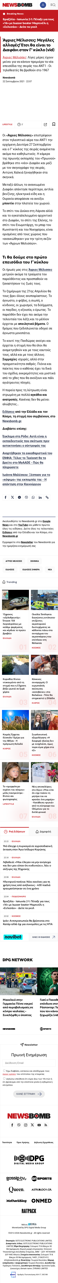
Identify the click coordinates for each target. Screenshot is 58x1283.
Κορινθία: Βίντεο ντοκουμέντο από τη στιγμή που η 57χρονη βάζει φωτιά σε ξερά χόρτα (14, 685)
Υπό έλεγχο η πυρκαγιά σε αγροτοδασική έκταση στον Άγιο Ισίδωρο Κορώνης (27, 847)
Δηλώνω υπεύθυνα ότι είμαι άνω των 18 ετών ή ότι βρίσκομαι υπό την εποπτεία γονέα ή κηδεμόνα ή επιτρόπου (28, 1082)
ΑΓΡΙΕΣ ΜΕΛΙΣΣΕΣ (14, 561)
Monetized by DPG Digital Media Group (29, 1227)
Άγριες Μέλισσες (14, 57)
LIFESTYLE (7, 124)
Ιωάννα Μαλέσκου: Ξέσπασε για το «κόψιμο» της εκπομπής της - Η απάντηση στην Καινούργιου (26, 479)
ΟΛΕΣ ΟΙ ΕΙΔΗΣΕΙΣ (44, 937)
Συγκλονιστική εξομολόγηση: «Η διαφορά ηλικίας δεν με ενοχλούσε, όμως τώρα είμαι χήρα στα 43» (43, 742)
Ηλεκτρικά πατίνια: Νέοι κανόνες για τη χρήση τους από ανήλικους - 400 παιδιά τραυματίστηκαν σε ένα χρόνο (26, 885)
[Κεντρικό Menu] (53, 5)
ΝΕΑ (50, 569)
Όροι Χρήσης (23, 1142)
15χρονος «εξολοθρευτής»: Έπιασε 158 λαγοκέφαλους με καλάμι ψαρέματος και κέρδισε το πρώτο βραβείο (14, 624)
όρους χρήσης (9, 1074)
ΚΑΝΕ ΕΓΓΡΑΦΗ (28, 1094)
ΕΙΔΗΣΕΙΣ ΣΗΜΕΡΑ (31, 569)
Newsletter (27, 542)
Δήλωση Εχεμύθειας (43, 1142)
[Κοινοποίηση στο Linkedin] (40, 497)
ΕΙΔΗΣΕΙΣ (10, 569)
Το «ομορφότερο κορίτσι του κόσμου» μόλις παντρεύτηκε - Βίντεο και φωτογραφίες (13, 793)
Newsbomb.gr (11, 421)
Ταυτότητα (7, 1142)
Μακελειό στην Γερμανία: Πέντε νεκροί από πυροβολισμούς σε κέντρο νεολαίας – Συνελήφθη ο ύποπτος (18, 1007)
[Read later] (54, 124)
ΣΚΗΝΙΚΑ (34, 561)
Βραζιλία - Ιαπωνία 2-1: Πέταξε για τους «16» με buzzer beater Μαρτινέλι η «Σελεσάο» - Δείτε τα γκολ (28, 23)
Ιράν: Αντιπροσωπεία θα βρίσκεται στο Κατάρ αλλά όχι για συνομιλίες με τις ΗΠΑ (28, 922)
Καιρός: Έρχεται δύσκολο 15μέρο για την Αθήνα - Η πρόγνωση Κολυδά (13, 739)
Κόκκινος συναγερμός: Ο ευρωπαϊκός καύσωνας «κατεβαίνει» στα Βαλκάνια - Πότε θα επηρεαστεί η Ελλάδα (43, 689)
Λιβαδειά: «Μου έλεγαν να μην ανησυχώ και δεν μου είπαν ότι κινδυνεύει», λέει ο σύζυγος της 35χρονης (27, 866)
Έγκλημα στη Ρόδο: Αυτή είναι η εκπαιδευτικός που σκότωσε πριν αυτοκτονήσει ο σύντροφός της (25, 441)
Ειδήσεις (8, 412)
